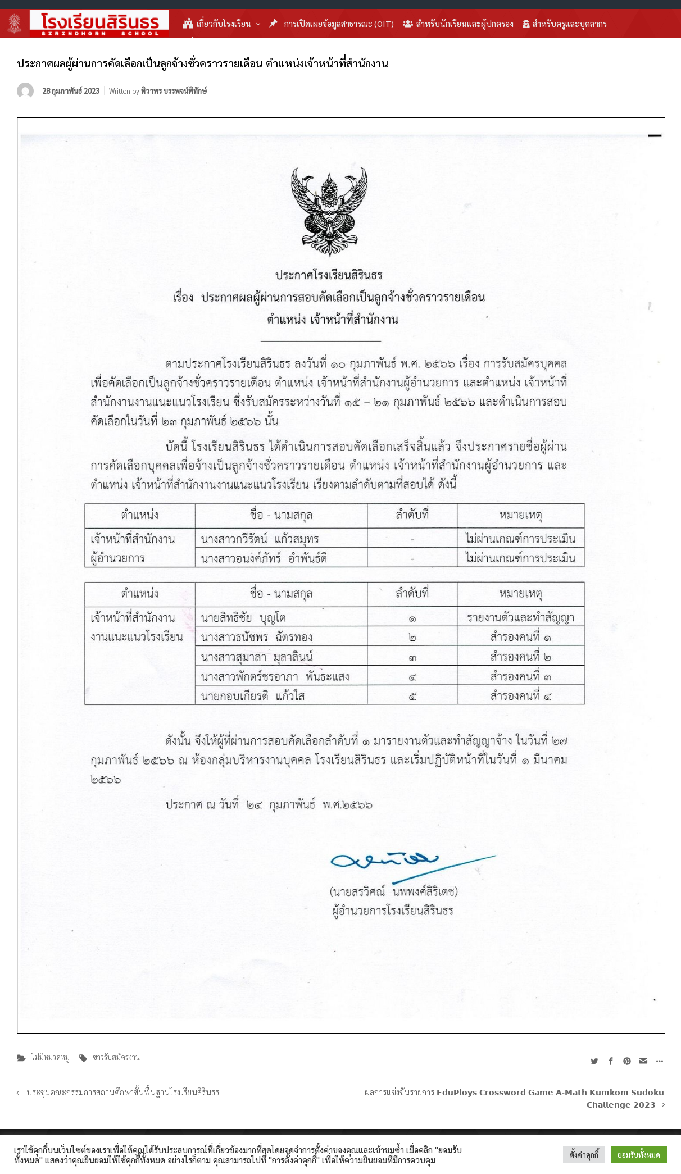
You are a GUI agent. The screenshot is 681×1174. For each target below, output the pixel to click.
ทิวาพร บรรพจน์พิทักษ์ (174, 90)
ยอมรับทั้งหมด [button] (639, 1154)
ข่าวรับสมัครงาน (116, 1057)
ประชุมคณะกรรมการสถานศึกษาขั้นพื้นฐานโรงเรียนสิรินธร (122, 1092)
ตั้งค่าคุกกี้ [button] (584, 1154)
